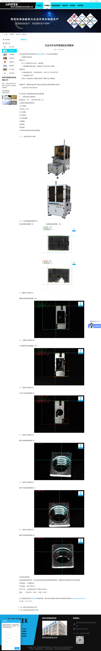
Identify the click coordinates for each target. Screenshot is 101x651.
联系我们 (73, 5)
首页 (25, 5)
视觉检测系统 (56, 5)
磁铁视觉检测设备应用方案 (30, 610)
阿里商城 (80, 5)
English (97, 1)
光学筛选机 (41, 54)
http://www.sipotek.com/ (77, 598)
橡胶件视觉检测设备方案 (30, 607)
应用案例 (47, 5)
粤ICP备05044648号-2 (67, 647)
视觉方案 (18, 34)
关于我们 (31, 5)
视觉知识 (65, 5)
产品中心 (39, 5)
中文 (91, 1)
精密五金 (24, 34)
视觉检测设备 (40, 649)
